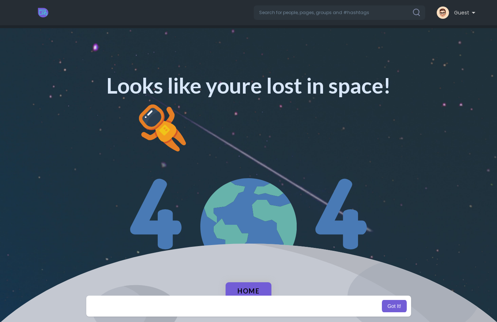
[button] (339, 12)
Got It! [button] (394, 306)
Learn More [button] (285, 306)
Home (248, 291)
